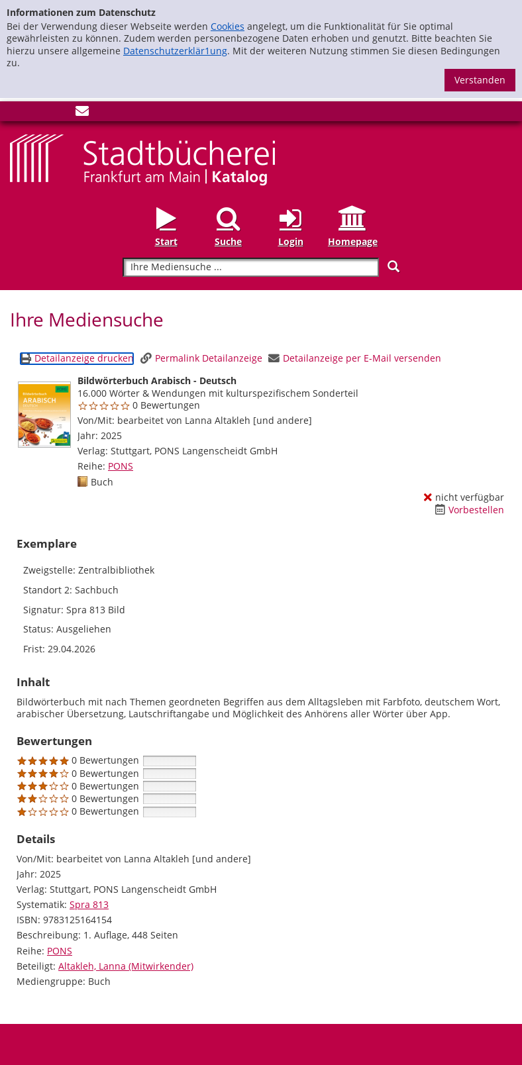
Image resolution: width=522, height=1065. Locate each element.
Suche (228, 241)
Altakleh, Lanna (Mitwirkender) (125, 966)
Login (290, 241)
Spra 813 (89, 904)
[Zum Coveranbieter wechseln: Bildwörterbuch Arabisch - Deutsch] (44, 414)
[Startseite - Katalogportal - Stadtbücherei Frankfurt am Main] (142, 158)
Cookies (227, 26)
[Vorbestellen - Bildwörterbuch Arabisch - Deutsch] (469, 510)
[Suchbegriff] (251, 267)
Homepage (353, 241)
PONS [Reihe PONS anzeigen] (120, 466)
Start (166, 241)
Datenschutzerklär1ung (175, 50)
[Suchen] (393, 266)
